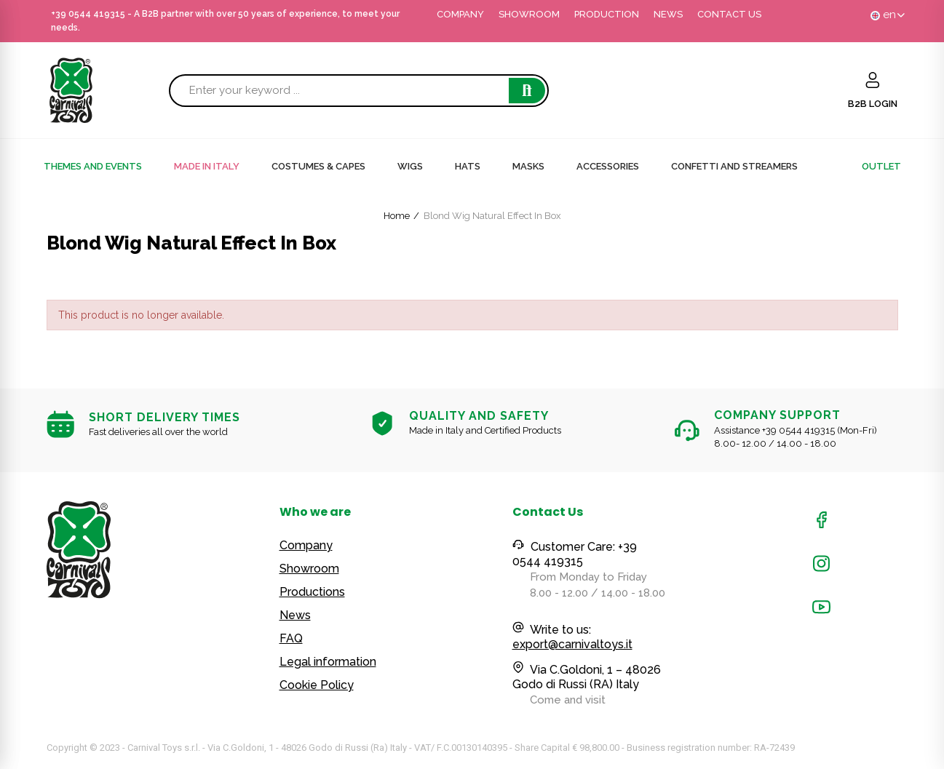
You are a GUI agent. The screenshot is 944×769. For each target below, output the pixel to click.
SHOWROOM (529, 14)
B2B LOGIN (872, 103)
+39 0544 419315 (88, 14)
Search (527, 90)
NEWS (668, 14)
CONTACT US (729, 14)
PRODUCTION (606, 14)
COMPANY (460, 14)
